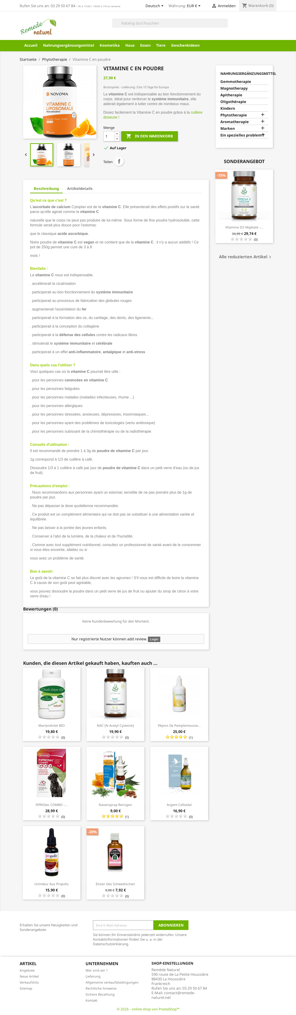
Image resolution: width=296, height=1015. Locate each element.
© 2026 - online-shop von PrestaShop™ (148, 1009)
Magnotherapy (234, 88)
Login (154, 639)
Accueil (30, 45)
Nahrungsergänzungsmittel (68, 45)
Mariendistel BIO (51, 725)
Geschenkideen (185, 45)
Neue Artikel (29, 976)
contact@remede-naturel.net (173, 995)
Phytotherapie (233, 115)
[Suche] (170, 23)
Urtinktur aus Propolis (51, 884)
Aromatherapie (234, 121)
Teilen (119, 161)
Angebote (27, 970)
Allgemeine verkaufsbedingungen (112, 982)
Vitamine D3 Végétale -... (244, 227)
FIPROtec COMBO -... (52, 804)
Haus (130, 45)
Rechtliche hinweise (101, 988)
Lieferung (93, 976)
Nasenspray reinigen (115, 804)
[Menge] (108, 136)
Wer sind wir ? (97, 970)
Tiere (161, 45)
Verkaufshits (29, 982)
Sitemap (26, 988)
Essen (145, 45)
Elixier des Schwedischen (115, 884)
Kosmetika (110, 45)
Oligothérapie (233, 101)
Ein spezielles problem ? (242, 135)
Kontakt (91, 1000)
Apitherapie (231, 95)
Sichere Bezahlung (100, 994)
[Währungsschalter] (194, 6)
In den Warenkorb (149, 136)
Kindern (227, 108)
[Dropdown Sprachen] (155, 6)
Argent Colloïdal (179, 804)
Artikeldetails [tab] (79, 188)
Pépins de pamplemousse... (179, 725)
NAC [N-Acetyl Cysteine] (115, 725)
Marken (227, 128)
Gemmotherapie (235, 81)
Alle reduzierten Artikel (246, 257)
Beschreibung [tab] (46, 188)
